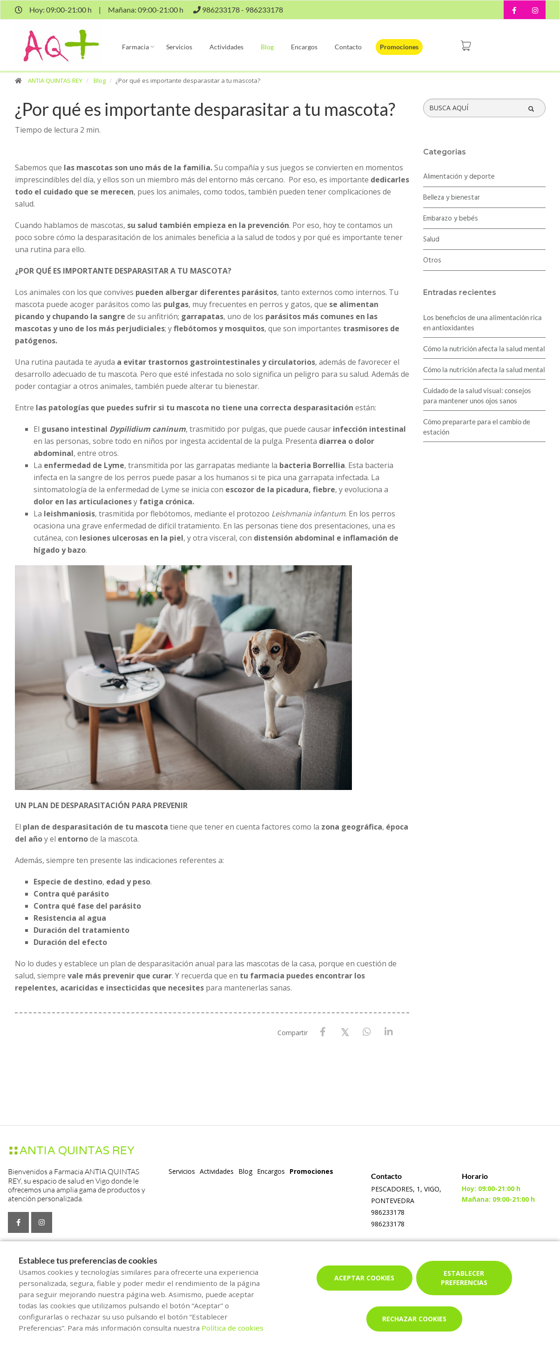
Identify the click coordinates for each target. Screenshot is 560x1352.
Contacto (348, 47)
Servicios (179, 47)
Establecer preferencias (464, 1278)
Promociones (399, 47)
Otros (432, 260)
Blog (267, 47)
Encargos (304, 47)
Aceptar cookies (364, 1277)
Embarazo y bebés (450, 218)
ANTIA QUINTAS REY (55, 80)
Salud (431, 239)
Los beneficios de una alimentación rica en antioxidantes (482, 322)
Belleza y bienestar (451, 197)
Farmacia (135, 47)
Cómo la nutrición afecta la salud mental (484, 348)
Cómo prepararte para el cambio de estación (476, 426)
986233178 (388, 1212)
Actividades (226, 47)
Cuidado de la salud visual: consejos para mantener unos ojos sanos (477, 395)
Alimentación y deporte (459, 176)
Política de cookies (232, 1327)
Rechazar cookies (414, 1318)
